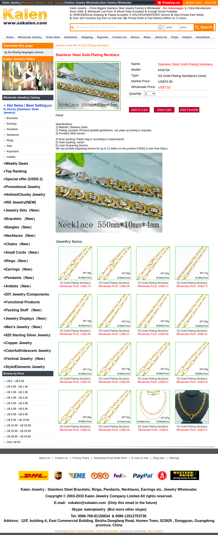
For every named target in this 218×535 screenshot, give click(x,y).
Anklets (9, 157)
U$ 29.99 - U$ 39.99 (17, 431)
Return (135, 37)
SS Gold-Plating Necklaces (93, 45)
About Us (44, 458)
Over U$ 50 (12, 442)
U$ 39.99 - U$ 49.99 (17, 436)
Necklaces (11, 134)
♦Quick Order (194, 2)
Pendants (11, 129)
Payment (102, 37)
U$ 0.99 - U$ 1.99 (16, 386)
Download (70, 37)
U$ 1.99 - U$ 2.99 (16, 392)
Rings (9, 140)
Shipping (87, 37)
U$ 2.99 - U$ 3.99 (16, 397)
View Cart (164, 110)
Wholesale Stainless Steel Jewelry (42, 2)
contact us (120, 37)
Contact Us (61, 458)
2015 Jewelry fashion (82, 531)
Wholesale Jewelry (30, 37)
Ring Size (158, 458)
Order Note (53, 37)
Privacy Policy (81, 458)
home (10, 37)
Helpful (187, 37)
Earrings (10, 123)
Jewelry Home (64, 45)
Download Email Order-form (110, 458)
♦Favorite (210, 2)
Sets (8, 145)
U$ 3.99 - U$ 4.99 (16, 403)
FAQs (174, 37)
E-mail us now (140, 458)
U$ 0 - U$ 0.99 (14, 381)
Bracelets (11, 118)
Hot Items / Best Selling (27, 109)
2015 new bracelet (107, 531)
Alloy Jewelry (155, 531)
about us (161, 37)
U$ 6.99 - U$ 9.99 (16, 414)
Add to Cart (139, 110)
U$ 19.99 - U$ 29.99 (17, 425)
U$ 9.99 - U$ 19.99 (16, 419)
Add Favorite (189, 110)
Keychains (11, 151)
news (147, 37)
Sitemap (174, 458)
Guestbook (203, 37)
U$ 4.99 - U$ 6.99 (16, 408)
